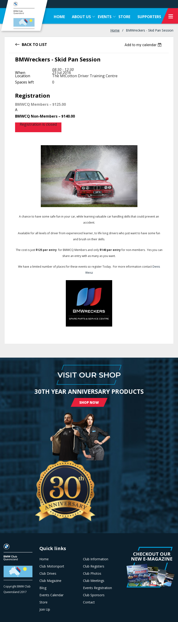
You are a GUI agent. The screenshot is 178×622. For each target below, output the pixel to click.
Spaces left (24, 82)
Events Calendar (51, 595)
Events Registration (97, 588)
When (20, 72)
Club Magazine (50, 580)
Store (43, 602)
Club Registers (93, 566)
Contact (89, 602)
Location (22, 75)
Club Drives (47, 573)
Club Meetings (93, 580)
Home (115, 30)
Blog (42, 588)
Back (27, 44)
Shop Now (89, 402)
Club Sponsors (94, 595)
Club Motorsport (51, 566)
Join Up (44, 609)
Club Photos (92, 573)
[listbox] (143, 45)
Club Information (95, 559)
